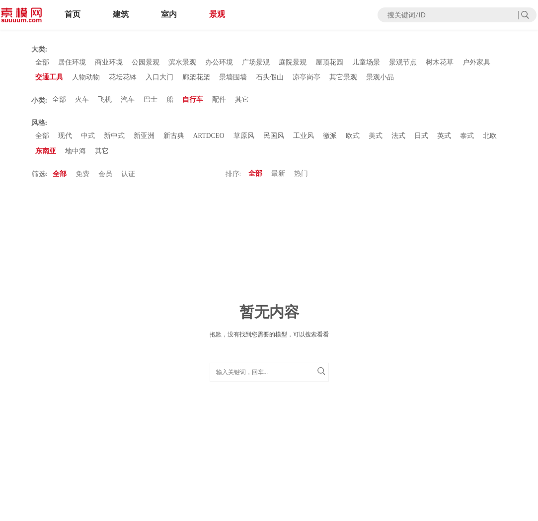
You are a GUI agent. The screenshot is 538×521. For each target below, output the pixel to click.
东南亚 (45, 155)
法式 (399, 139)
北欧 (491, 139)
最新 (278, 178)
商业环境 (109, 62)
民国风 (274, 139)
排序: (233, 178)
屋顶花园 (329, 62)
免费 (82, 178)
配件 (219, 102)
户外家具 (476, 62)
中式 (88, 139)
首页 (72, 14)
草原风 (244, 139)
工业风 (304, 139)
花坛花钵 (123, 78)
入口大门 (159, 78)
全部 (42, 62)
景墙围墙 (233, 78)
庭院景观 (293, 62)
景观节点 (403, 62)
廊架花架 (196, 78)
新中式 (114, 139)
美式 (377, 139)
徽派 (331, 139)
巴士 (150, 102)
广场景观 (256, 62)
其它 (242, 102)
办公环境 (219, 62)
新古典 (173, 139)
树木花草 (440, 62)
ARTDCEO (209, 139)
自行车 (192, 102)
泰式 (468, 139)
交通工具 (49, 78)
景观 (217, 14)
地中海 (75, 155)
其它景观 (343, 78)
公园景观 (145, 62)
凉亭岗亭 (306, 78)
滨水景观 (182, 62)
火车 (82, 102)
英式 (445, 139)
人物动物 (86, 78)
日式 (422, 139)
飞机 (105, 102)
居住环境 (72, 62)
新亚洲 (144, 139)
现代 (65, 139)
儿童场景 (366, 62)
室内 (169, 14)
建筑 (121, 14)
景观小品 (380, 78)
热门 (301, 178)
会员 (105, 178)
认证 (128, 178)
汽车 (128, 102)
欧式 (354, 139)
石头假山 (270, 78)
